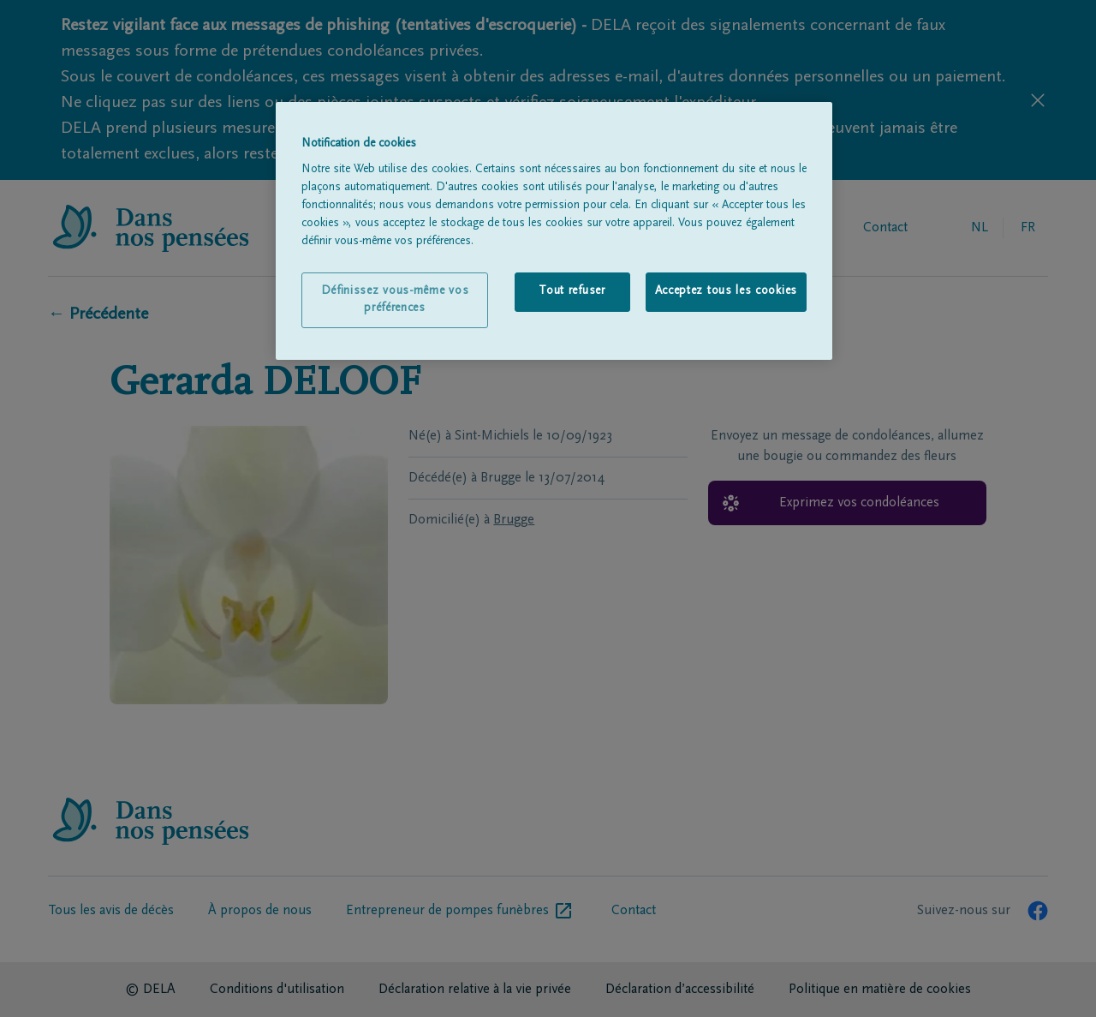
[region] (554, 231)
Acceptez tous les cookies (726, 291)
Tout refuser (572, 291)
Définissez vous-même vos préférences (395, 299)
